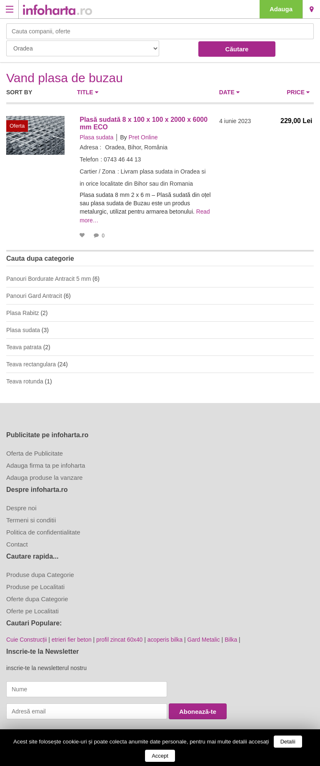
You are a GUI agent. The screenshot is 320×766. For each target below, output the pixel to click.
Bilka (234, 638)
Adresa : (90, 147)
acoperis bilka (167, 638)
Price (298, 92)
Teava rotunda (24, 380)
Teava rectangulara (31, 363)
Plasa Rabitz (22, 312)
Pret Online (143, 137)
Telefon (89, 159)
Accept (160, 756)
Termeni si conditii (31, 519)
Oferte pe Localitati (32, 610)
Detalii (287, 741)
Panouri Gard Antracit (34, 295)
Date (229, 92)
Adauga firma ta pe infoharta (45, 464)
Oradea (311, 9)
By (123, 137)
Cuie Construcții (27, 638)
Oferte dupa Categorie (37, 598)
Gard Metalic (206, 638)
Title (87, 92)
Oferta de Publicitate (34, 452)
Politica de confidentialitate (43, 531)
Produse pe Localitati (35, 586)
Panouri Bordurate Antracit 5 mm (48, 278)
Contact (17, 543)
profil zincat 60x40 (121, 638)
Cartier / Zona (97, 171)
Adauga (281, 9)
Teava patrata (24, 346)
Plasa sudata (96, 137)
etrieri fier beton (72, 638)
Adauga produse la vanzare (44, 476)
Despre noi (21, 507)
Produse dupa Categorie (40, 573)
